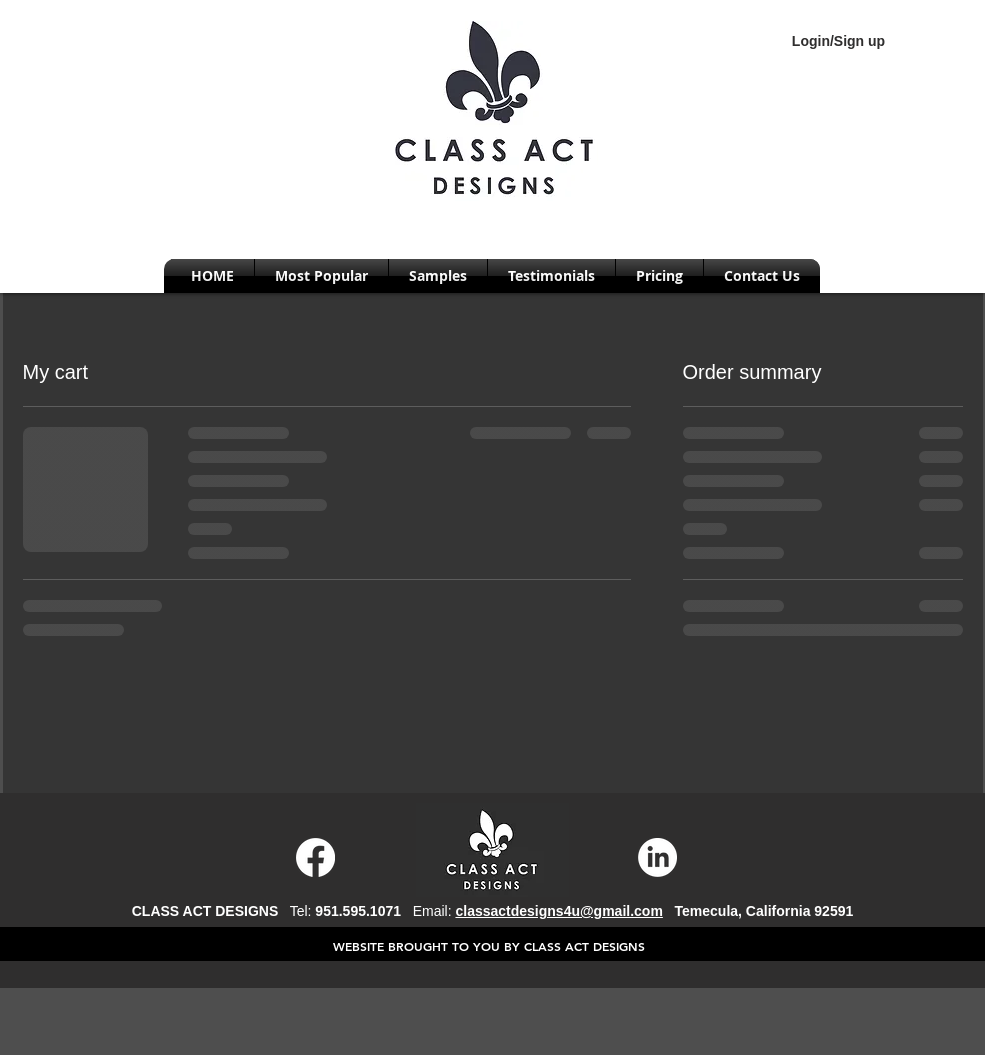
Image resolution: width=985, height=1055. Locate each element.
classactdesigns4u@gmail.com (558, 911)
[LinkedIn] (657, 857)
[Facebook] (315, 857)
